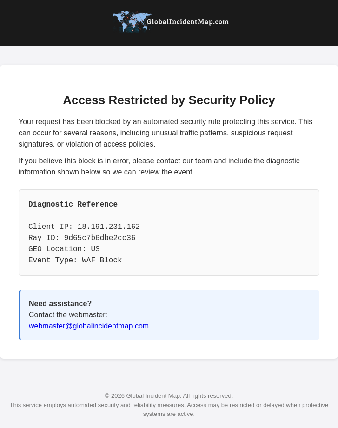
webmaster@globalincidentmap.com (89, 326)
